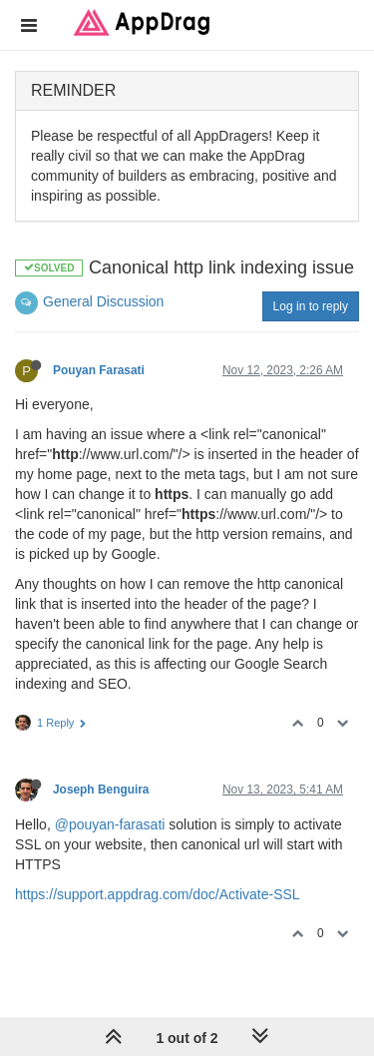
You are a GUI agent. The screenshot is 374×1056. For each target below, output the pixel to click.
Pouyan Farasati (99, 370)
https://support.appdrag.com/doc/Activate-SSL (157, 894)
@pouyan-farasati (110, 824)
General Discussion (103, 301)
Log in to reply (310, 306)
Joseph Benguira (101, 789)
